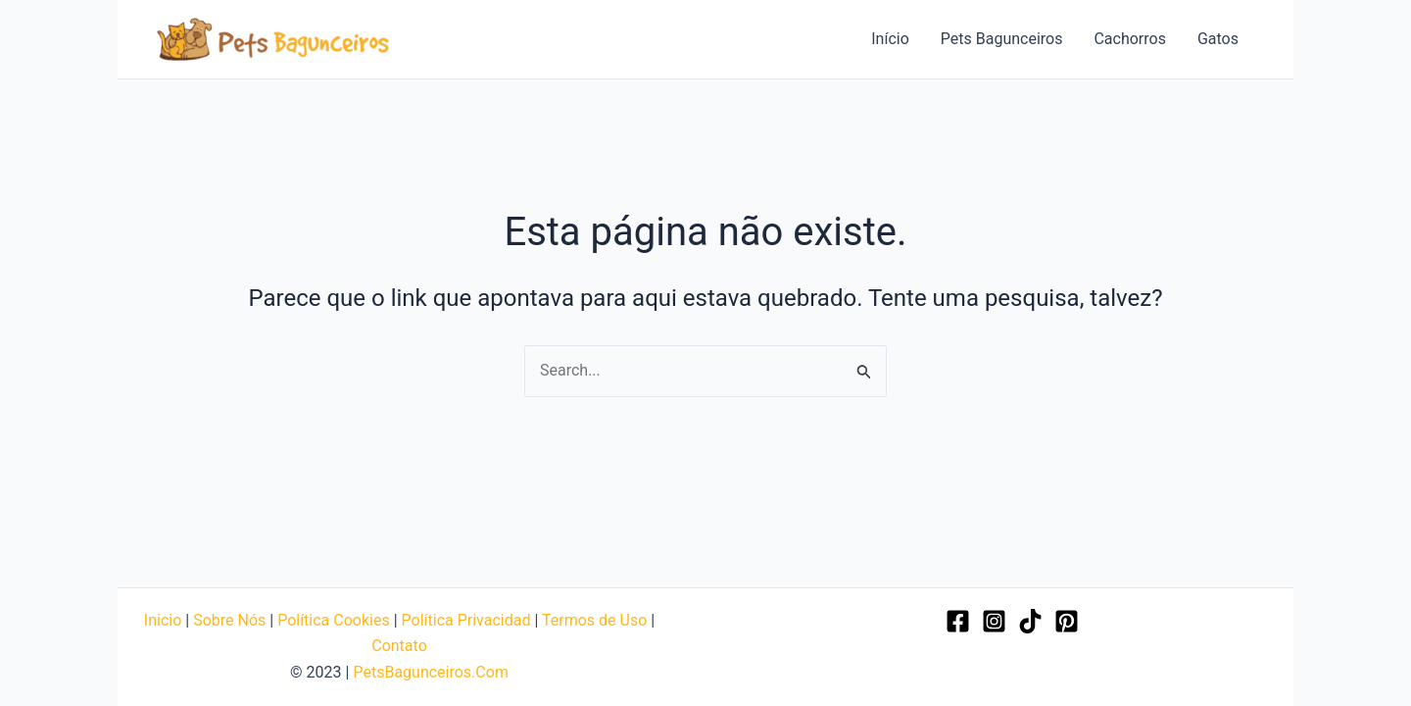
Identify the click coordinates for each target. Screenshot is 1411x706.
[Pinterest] (1066, 621)
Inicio (162, 620)
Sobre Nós (229, 620)
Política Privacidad (466, 620)
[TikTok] (1030, 621)
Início (890, 38)
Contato (399, 645)
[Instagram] (994, 621)
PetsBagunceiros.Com (430, 672)
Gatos (1218, 38)
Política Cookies (333, 620)
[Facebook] (958, 621)
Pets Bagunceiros (1002, 38)
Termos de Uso (594, 620)
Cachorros (1130, 38)
